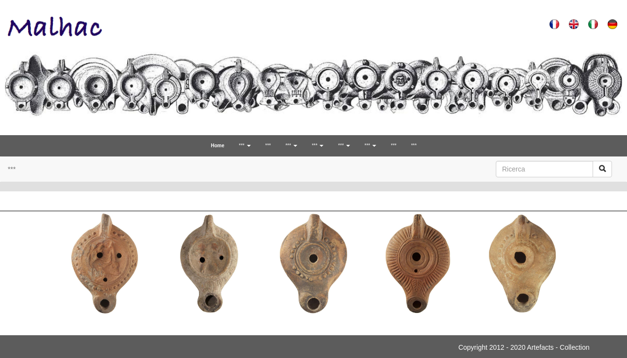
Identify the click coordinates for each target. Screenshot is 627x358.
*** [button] (244, 145)
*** (268, 145)
